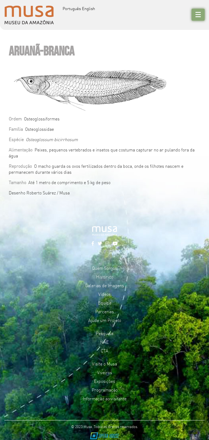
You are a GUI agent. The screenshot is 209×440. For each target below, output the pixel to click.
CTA (104, 351)
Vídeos (104, 294)
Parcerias (104, 311)
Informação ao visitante (105, 398)
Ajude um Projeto (104, 320)
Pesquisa (104, 333)
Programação (105, 390)
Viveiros (104, 372)
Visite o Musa (104, 364)
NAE (104, 342)
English (88, 8)
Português (72, 8)
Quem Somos (104, 268)
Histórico (104, 277)
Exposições (104, 381)
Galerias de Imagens (104, 285)
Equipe (104, 303)
